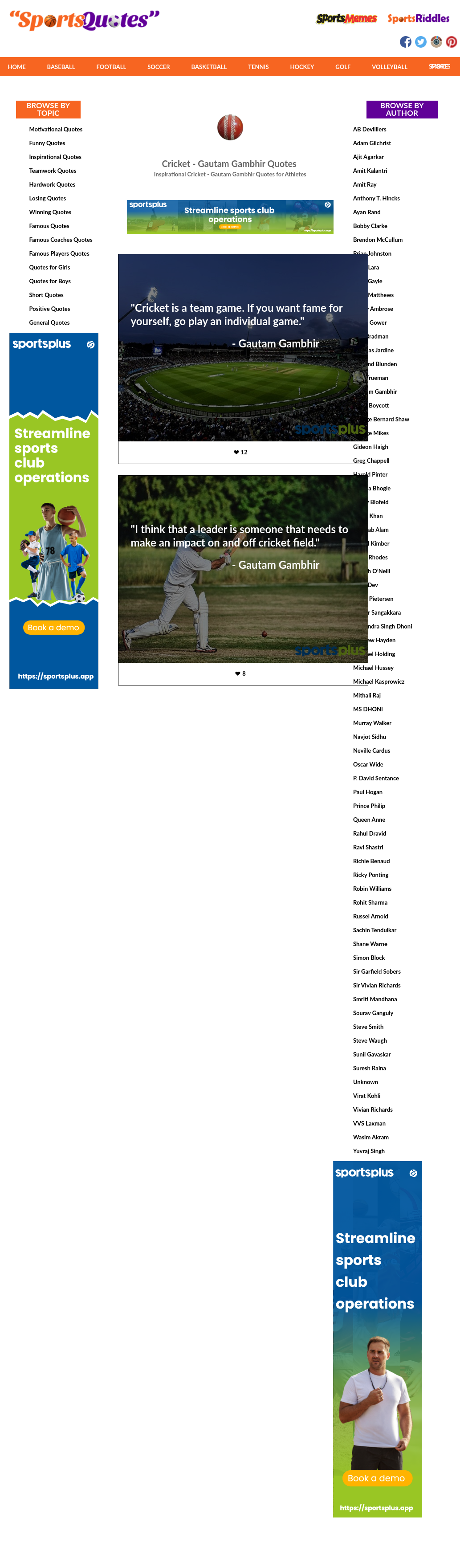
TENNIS (258, 66)
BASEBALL (61, 66)
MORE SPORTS (440, 66)
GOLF (342, 66)
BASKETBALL (209, 66)
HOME (16, 66)
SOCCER (158, 66)
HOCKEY (302, 66)
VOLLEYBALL (389, 66)
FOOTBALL (111, 66)
